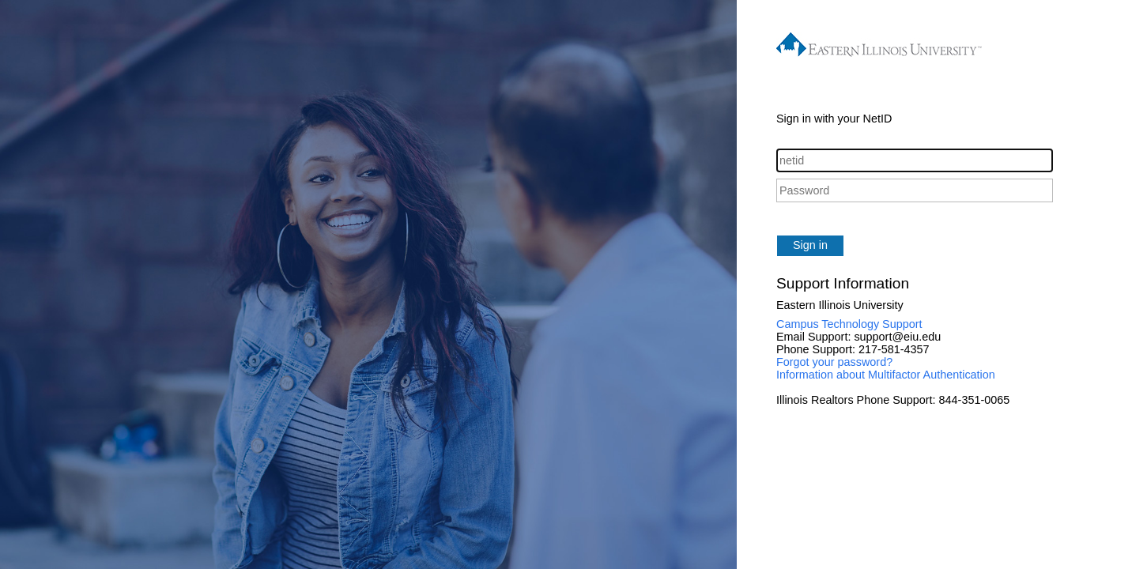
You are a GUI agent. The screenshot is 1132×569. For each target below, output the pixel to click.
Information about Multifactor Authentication (885, 374)
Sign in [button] (810, 245)
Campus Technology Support (849, 324)
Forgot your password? (834, 362)
